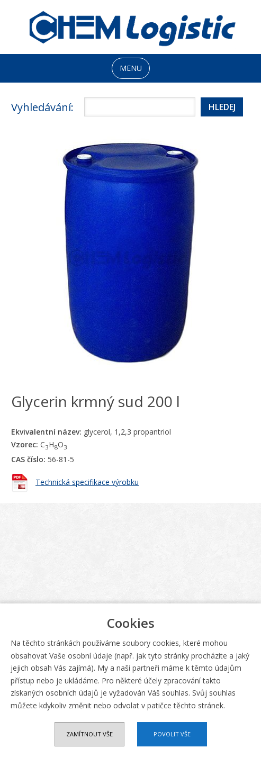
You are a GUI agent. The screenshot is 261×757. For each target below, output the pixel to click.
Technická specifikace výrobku (87, 482)
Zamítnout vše (89, 734)
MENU (131, 68)
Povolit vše (172, 734)
